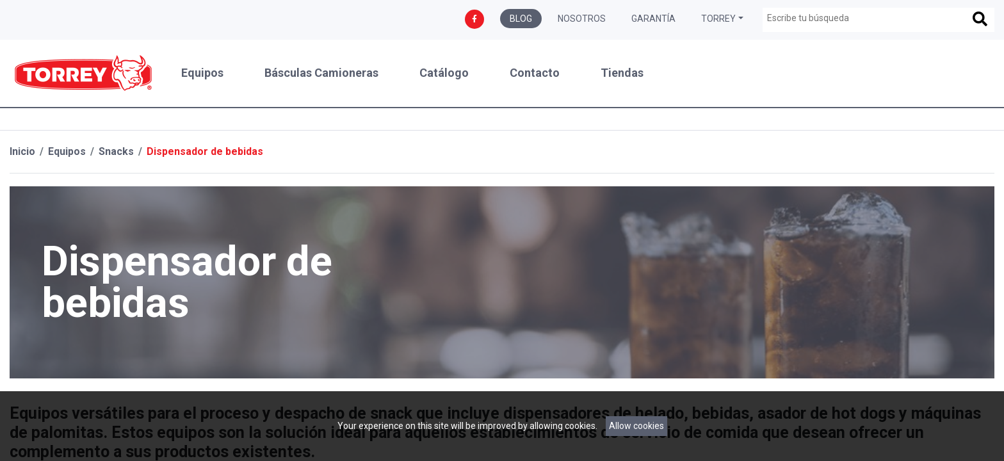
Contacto (535, 73)
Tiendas (622, 73)
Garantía (653, 18)
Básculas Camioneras (321, 73)
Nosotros (582, 18)
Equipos (202, 73)
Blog (521, 18)
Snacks (116, 151)
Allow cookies (636, 426)
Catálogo (444, 73)
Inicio (22, 151)
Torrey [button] (718, 18)
